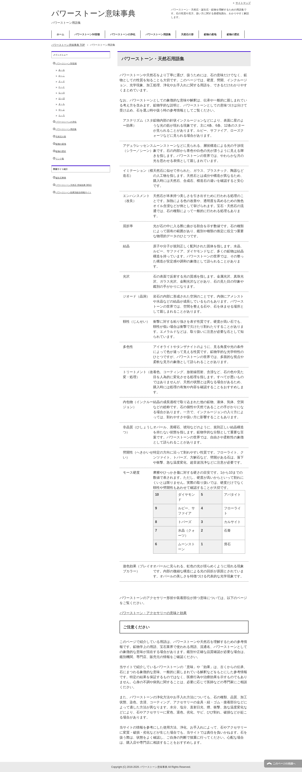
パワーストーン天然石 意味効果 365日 (74, 185)
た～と (62, 87)
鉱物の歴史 (233, 34)
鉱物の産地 (210, 34)
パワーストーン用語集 (158, 34)
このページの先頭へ (284, 763)
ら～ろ (62, 115)
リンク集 (60, 158)
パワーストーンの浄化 (122, 34)
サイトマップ (243, 2)
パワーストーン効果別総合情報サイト (73, 192)
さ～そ (62, 81)
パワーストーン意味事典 (93, 13)
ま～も (62, 104)
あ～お (62, 70)
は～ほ (62, 98)
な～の (62, 93)
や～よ (62, 110)
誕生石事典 (61, 178)
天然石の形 (187, 34)
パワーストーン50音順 (87, 34)
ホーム (60, 34)
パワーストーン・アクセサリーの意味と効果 (153, 613)
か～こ (62, 76)
